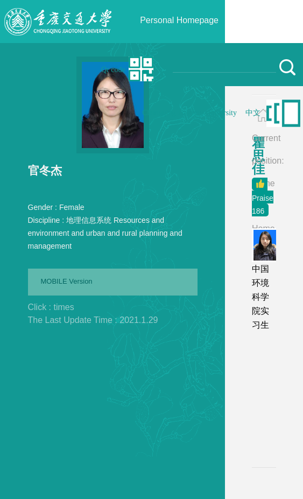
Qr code (113, 70)
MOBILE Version (67, 281)
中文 (252, 113)
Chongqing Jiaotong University (189, 113)
